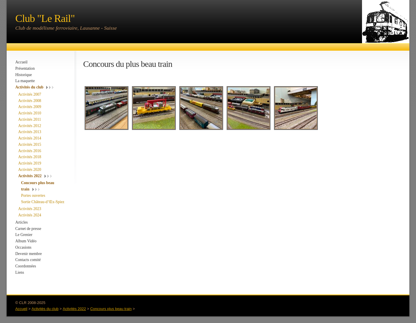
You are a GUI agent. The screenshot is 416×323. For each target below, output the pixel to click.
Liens (19, 272)
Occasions (23, 247)
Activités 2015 (29, 144)
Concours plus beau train (111, 309)
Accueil (21, 62)
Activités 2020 (29, 169)
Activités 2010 (29, 113)
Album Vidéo (25, 241)
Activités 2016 (29, 151)
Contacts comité (28, 260)
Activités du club (29, 87)
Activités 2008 (29, 101)
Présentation (25, 68)
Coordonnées (25, 266)
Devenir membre (28, 254)
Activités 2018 (29, 157)
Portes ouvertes (33, 195)
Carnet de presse (28, 228)
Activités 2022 (30, 176)
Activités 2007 (29, 94)
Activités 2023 (29, 209)
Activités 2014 (29, 138)
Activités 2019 (29, 163)
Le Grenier (23, 235)
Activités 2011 (29, 119)
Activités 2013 (29, 132)
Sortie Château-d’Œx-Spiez (42, 202)
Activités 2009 (29, 107)
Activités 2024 (29, 215)
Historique (23, 75)
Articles (21, 222)
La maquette (25, 81)
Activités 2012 (29, 126)
